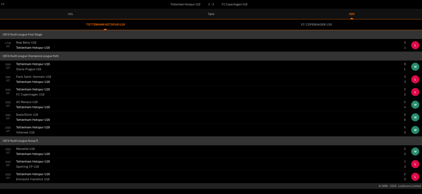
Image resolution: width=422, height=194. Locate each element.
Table (211, 14)
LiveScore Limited (409, 186)
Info (70, 14)
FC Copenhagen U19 (316, 25)
